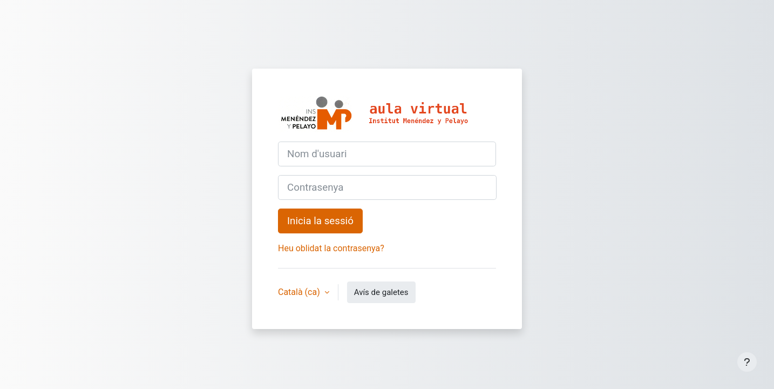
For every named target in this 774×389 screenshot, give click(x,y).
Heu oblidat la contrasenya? (331, 248)
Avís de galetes (381, 292)
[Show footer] (747, 362)
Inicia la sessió (320, 221)
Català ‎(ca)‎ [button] (300, 292)
